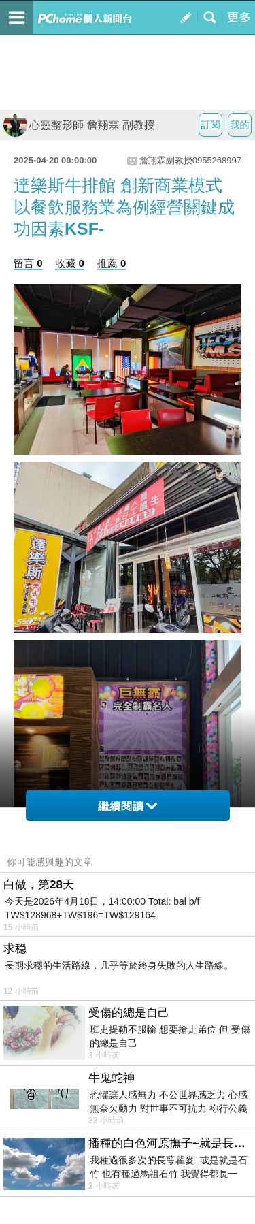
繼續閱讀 (127, 806)
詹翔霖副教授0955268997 (190, 160)
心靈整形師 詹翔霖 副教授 (79, 125)
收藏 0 (69, 263)
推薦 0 (111, 263)
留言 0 (28, 263)
